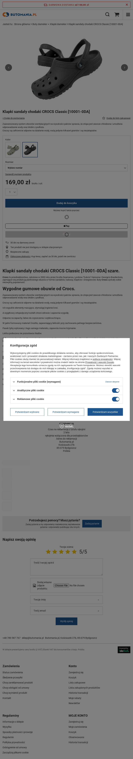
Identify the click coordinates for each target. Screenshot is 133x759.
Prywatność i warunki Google (99, 362)
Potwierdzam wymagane (66, 412)
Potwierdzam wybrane (27, 412)
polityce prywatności (103, 359)
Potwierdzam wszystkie (105, 412)
